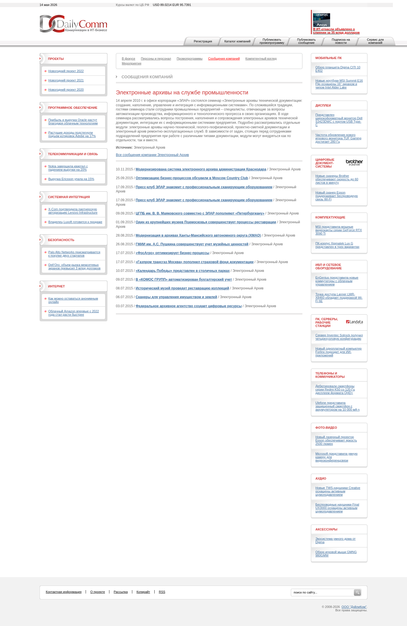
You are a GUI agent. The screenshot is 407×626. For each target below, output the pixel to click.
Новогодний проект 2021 (66, 80)
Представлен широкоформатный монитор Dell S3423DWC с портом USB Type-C (338, 120)
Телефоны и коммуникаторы (330, 375)
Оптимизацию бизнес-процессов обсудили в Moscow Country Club (192, 178)
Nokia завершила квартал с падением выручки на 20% (68, 167)
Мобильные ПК (328, 58)
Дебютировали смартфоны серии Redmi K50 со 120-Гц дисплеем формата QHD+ (335, 389)
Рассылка (121, 591)
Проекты (56, 58)
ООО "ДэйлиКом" (354, 606)
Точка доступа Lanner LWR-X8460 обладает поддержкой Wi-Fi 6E (339, 298)
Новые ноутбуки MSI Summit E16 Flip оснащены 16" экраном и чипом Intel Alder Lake (339, 84)
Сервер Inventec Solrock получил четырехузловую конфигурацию (339, 336)
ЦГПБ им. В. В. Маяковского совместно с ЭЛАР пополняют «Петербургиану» (200, 213)
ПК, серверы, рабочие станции (326, 322)
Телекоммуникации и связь (73, 154)
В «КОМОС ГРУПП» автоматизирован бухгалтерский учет (184, 279)
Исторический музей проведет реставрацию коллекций (182, 288)
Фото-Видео (326, 427)
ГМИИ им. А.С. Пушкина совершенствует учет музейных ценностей (192, 244)
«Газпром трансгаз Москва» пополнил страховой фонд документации (195, 262)
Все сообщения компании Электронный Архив (152, 155)
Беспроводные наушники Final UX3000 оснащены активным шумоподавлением (337, 508)
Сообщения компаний (147, 77)
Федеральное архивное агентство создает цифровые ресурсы (189, 306)
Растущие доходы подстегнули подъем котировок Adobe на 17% (72, 134)
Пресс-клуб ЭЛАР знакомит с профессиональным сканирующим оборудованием (204, 187)
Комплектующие (330, 217)
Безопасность (61, 240)
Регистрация (203, 41)
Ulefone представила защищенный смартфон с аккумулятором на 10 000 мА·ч (337, 406)
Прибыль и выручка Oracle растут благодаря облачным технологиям (73, 121)
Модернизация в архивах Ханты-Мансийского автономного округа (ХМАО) (198, 235)
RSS (162, 591)
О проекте (97, 591)
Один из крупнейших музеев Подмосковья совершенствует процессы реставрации (206, 222)
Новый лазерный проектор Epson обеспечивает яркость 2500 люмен (336, 440)
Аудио (320, 478)
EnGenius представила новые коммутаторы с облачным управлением (336, 281)
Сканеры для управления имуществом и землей (176, 297)
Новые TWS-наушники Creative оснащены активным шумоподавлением (337, 491)
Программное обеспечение (73, 107)
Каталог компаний (237, 41)
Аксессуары (326, 529)
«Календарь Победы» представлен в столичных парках (183, 271)
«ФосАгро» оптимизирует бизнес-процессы (172, 253)
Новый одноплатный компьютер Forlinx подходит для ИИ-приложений (338, 352)
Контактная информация (63, 591)
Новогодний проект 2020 (66, 89)
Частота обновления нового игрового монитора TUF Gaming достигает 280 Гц (338, 138)
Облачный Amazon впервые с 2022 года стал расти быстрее (73, 312)
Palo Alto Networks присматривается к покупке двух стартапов (74, 253)
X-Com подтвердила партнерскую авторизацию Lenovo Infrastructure (73, 210)
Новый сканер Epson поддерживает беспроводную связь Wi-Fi (336, 196)
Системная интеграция (69, 197)
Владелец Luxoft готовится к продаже (75, 222)
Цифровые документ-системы (324, 163)
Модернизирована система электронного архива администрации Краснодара (201, 169)
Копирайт (143, 591)
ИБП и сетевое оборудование (328, 266)
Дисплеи (323, 105)
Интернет (56, 286)
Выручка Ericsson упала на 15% (71, 179)
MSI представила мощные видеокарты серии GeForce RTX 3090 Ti (338, 230)
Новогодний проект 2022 (66, 71)
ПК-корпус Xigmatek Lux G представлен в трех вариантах (337, 245)
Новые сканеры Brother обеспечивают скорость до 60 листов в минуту (336, 179)
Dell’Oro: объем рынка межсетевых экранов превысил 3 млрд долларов (74, 266)
